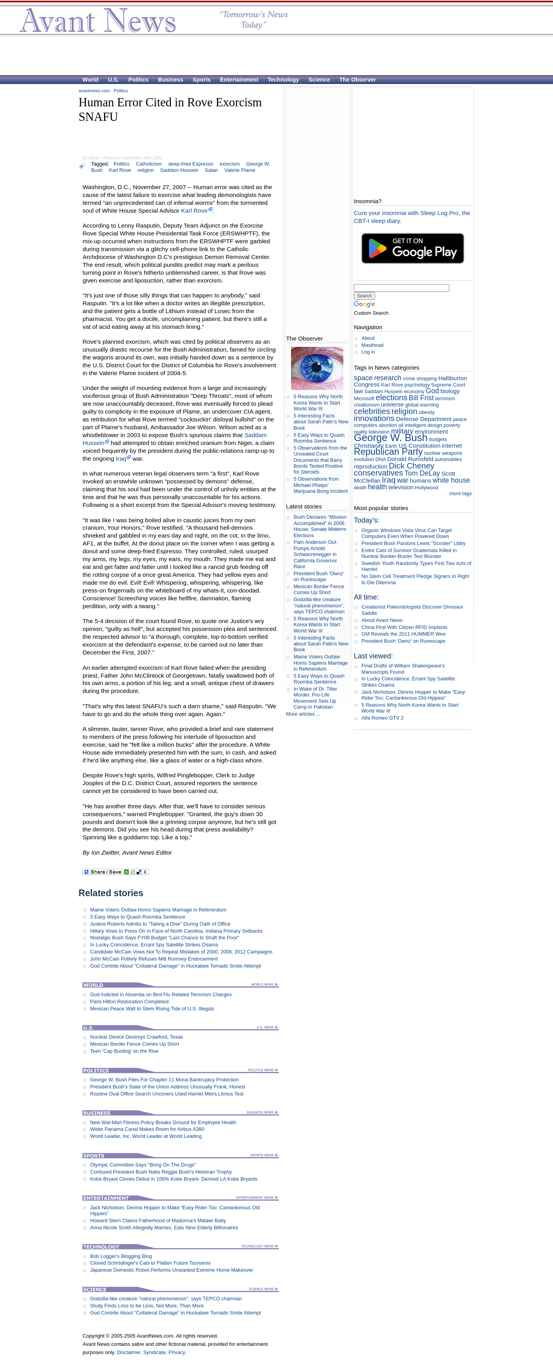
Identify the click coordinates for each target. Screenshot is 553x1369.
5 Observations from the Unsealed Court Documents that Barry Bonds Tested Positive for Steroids (320, 460)
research (387, 378)
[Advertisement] (273, 55)
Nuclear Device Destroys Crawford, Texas (136, 1037)
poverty (451, 425)
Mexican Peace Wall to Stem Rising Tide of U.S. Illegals (152, 1009)
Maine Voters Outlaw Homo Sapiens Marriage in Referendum (158, 910)
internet (452, 445)
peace (460, 419)
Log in (368, 352)
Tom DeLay (422, 473)
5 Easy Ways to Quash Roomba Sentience (137, 917)
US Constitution (420, 445)
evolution (364, 459)
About (367, 338)
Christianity (369, 445)
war (402, 480)
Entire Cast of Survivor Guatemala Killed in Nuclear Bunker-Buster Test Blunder (409, 553)
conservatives (378, 472)
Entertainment (239, 80)
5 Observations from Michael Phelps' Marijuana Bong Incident (320, 485)
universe (392, 404)
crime (409, 378)
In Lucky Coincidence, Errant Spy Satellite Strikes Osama (154, 945)
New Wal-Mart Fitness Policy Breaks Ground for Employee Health (163, 1122)
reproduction (370, 466)
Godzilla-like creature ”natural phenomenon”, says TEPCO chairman (166, 1299)
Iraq (121, 458)
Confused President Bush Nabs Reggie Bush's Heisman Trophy (161, 1172)
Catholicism (149, 164)
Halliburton (452, 378)
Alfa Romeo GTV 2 (382, 718)
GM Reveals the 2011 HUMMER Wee (403, 634)
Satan (211, 170)
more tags (460, 493)
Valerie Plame (239, 170)
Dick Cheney (411, 465)
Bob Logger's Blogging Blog (121, 1256)
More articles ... (303, 714)
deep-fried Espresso (191, 164)
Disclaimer (128, 1352)
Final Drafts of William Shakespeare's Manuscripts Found (403, 668)
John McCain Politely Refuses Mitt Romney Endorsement (154, 959)
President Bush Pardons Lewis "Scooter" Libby (413, 543)
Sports (202, 80)
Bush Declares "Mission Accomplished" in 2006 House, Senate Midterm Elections (319, 526)
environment (431, 431)
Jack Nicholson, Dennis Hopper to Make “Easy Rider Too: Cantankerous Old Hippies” (413, 695)
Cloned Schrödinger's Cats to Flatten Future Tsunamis (150, 1263)
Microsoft (364, 398)
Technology (283, 80)
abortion (388, 425)
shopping (426, 378)
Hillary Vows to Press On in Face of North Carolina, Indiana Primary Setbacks (176, 931)
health (377, 487)
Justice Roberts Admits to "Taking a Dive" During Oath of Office (160, 924)
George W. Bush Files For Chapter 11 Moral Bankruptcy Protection (164, 1080)
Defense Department (424, 419)
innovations (374, 418)
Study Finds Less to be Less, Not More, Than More (146, 1306)
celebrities (372, 411)
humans (420, 480)
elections (392, 397)
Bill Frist (421, 398)
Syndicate (154, 1352)
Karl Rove (120, 170)
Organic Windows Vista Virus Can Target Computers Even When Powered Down (406, 533)
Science (319, 80)
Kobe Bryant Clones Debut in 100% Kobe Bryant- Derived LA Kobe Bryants (173, 1179)
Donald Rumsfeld (410, 459)
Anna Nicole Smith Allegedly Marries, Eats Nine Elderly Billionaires (164, 1227)
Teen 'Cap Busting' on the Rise (124, 1051)
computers (365, 425)
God (432, 391)
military (402, 431)
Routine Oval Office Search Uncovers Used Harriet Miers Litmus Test (167, 1094)
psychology (417, 385)
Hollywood (426, 487)
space (363, 378)
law (358, 391)
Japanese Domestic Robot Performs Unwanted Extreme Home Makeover (171, 1270)
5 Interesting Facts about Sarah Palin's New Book (320, 422)
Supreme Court (448, 385)
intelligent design (423, 425)
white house (452, 480)
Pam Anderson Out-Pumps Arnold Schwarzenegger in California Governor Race (315, 554)
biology (450, 391)
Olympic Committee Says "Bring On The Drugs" (143, 1165)
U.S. (113, 80)
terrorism (445, 398)
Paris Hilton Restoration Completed (129, 1001)
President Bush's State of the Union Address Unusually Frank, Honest (167, 1087)
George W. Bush (391, 437)
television (401, 487)
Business (170, 80)
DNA (380, 459)
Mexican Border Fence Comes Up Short (134, 1044)
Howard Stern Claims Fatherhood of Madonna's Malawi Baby (158, 1220)
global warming (422, 405)
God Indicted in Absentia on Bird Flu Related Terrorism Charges (160, 994)
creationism (366, 405)
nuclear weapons (443, 453)
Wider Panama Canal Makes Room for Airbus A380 (147, 1129)
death (360, 487)
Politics (138, 80)
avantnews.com (94, 90)
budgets (438, 439)
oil (400, 425)
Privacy (176, 1352)
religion (145, 170)
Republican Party (388, 452)
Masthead (372, 345)
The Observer (357, 80)
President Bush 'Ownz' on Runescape (318, 576)
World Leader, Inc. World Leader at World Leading (145, 1136)
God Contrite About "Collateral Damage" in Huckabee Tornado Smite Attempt (175, 966)
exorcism (230, 164)
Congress (367, 384)
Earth (391, 446)
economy (414, 391)
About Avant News (381, 620)
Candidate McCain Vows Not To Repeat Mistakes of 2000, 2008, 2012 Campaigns (181, 952)
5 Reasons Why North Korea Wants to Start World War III (317, 403)
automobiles (448, 459)
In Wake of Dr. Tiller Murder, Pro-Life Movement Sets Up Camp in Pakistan (315, 698)
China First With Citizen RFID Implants (404, 627)
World (90, 80)
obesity (427, 412)
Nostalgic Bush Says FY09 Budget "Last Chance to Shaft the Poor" (164, 938)
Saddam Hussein (179, 170)
